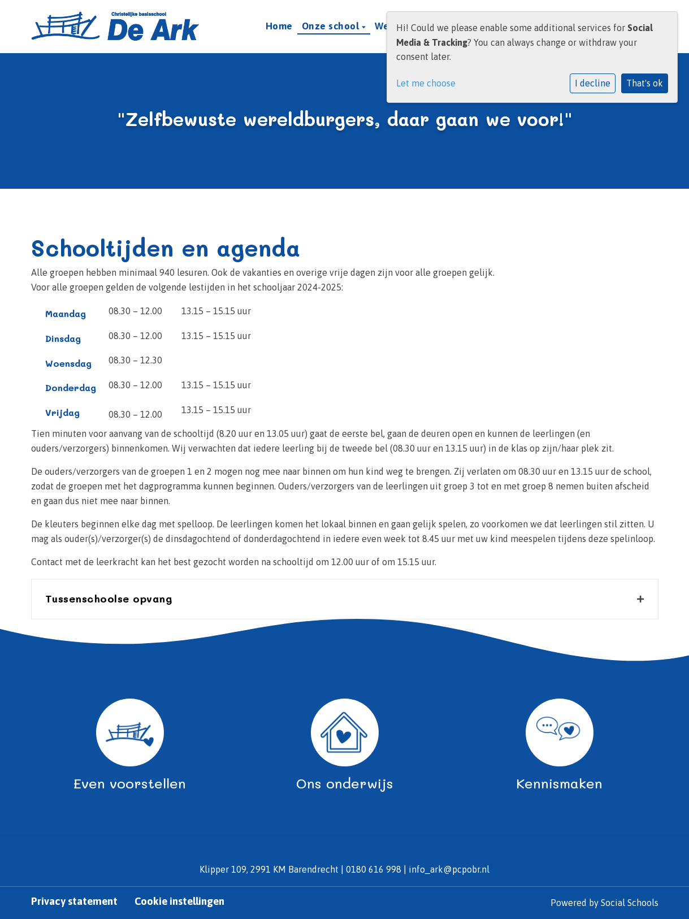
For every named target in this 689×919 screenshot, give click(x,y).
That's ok (644, 83)
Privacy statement (74, 901)
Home (279, 26)
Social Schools (629, 903)
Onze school (332, 26)
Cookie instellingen (179, 901)
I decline (592, 83)
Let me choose (426, 83)
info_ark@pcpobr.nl (449, 869)
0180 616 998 (373, 869)
